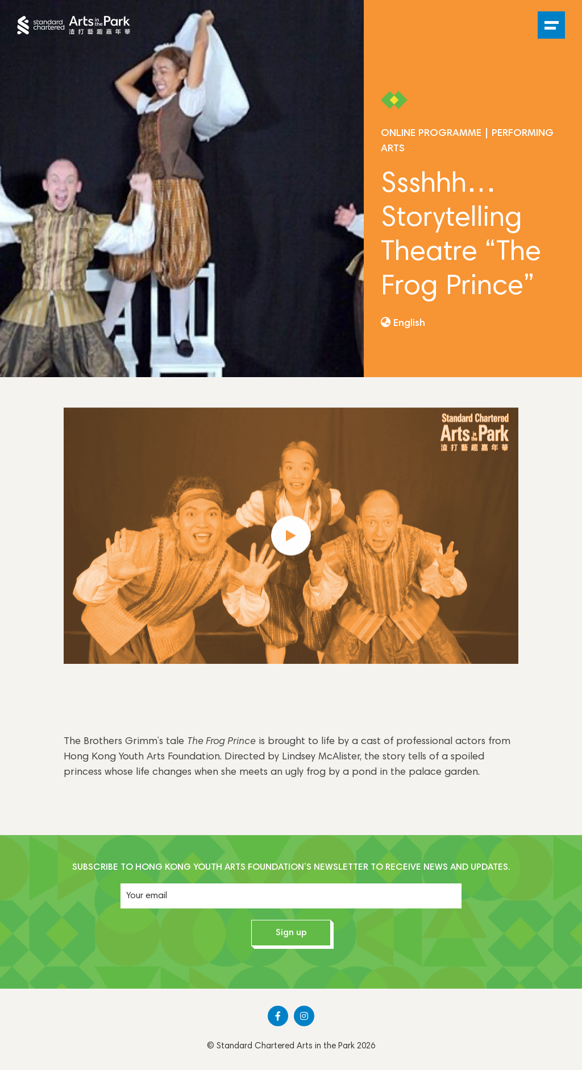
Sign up (291, 932)
